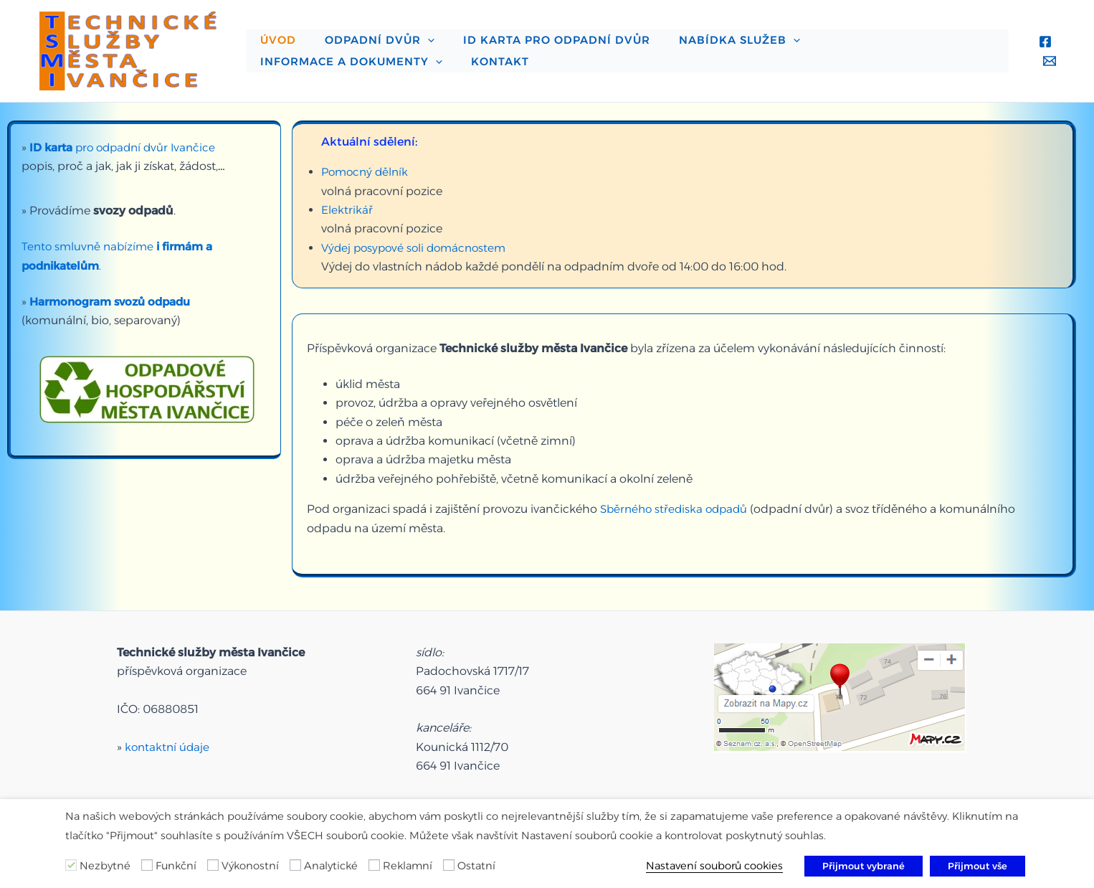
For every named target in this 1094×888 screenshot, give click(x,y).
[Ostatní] (449, 865)
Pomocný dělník (367, 172)
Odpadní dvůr (358, 33)
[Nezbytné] (71, 865)
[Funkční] (147, 865)
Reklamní (407, 865)
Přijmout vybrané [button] (863, 866)
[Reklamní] (374, 865)
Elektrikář (347, 210)
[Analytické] (295, 865)
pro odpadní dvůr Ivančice (126, 147)
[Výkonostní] (213, 865)
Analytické (331, 865)
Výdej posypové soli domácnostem (418, 248)
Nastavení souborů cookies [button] (714, 865)
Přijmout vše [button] (977, 866)
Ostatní (476, 865)
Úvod (271, 32)
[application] (406, 33)
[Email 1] (1046, 61)
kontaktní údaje (168, 739)
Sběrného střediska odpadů (677, 509)
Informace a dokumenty (855, 33)
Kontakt (282, 68)
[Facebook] (1041, 41)
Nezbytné (105, 865)
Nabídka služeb (689, 33)
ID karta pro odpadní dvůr (520, 32)
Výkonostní (250, 865)
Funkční (176, 865)
